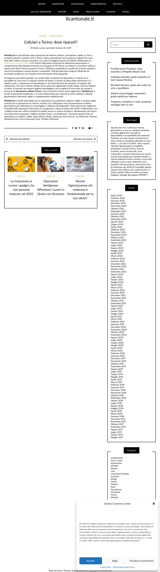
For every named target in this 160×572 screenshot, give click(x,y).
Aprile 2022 (116, 284)
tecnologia (56, 36)
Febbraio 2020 (118, 353)
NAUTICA (117, 4)
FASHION (110, 11)
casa (113, 471)
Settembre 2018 (118, 397)
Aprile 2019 (116, 379)
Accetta (91, 560)
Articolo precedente (19, 138)
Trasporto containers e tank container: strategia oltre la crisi (131, 103)
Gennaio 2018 (117, 416)
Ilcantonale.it (80, 19)
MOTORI (62, 11)
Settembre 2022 (118, 271)
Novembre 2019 (118, 361)
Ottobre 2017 (117, 424)
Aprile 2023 (116, 253)
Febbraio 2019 (118, 384)
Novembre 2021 (118, 298)
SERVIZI (41, 4)
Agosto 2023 (117, 242)
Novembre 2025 (118, 205)
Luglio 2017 (116, 432)
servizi (42, 36)
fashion (114, 484)
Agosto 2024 (117, 221)
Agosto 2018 (117, 400)
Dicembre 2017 (118, 419)
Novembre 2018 (118, 392)
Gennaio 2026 (118, 200)
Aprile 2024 (116, 227)
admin (36, 48)
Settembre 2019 (118, 366)
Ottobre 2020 (117, 332)
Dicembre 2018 (118, 390)
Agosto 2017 (117, 429)
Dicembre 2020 (118, 327)
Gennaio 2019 (117, 387)
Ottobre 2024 (117, 216)
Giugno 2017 (117, 434)
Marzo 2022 (117, 287)
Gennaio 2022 (118, 292)
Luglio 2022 (116, 277)
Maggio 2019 (117, 376)
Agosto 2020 (117, 337)
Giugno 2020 (117, 342)
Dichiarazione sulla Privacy (124, 567)
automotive (116, 463)
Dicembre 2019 (118, 358)
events (114, 481)
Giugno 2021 (117, 311)
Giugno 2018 (117, 405)
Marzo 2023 (117, 255)
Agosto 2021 (117, 305)
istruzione (115, 492)
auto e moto (116, 460)
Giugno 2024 (117, 224)
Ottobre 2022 (117, 269)
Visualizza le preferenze (142, 560)
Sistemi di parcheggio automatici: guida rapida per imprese (128, 95)
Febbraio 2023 (118, 258)
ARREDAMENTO (98, 4)
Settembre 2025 (118, 211)
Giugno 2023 (117, 248)
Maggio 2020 (117, 345)
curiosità (115, 476)
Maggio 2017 (117, 437)
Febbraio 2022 (118, 290)
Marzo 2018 (116, 413)
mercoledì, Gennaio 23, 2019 (58, 48)
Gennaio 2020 (118, 356)
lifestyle (114, 497)
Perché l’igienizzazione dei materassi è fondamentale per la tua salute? (80, 189)
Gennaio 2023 (118, 261)
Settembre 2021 (118, 303)
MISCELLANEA (93, 11)
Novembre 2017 (118, 421)
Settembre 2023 (118, 240)
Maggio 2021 (117, 313)
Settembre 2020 (119, 334)
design (114, 478)
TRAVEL (125, 11)
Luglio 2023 (116, 245)
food (113, 486)
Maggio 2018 (117, 408)
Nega (115, 560)
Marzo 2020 (117, 350)
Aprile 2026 (116, 195)
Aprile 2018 (116, 411)
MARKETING (58, 4)
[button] (153, 503)
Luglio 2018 (116, 403)
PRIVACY (143, 174)
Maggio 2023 (117, 250)
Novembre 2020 (119, 329)
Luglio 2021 (116, 308)
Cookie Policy (105, 567)
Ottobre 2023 (117, 237)
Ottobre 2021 (117, 300)
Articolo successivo (82, 138)
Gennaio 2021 (117, 324)
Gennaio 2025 (118, 213)
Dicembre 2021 (118, 295)
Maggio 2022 (117, 282)
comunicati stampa (120, 473)
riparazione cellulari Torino (17, 63)
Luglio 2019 (116, 371)
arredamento (117, 457)
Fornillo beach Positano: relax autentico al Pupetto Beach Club (128, 70)
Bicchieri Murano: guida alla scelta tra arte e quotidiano (131, 86)
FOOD (76, 11)
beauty (114, 468)
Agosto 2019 (117, 369)
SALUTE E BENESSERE (40, 11)
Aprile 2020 (116, 348)
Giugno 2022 (117, 279)
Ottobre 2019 (117, 363)
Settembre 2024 (118, 219)
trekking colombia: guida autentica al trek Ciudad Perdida (130, 78)
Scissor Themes (63, 570)
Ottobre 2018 (117, 395)
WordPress (106, 570)
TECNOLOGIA (77, 4)
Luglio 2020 (116, 340)
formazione (116, 489)
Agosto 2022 (117, 274)
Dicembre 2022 (118, 263)
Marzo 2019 (116, 382)
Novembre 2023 (119, 234)
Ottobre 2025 (117, 208)
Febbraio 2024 (118, 229)
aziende (114, 465)
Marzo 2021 (116, 319)
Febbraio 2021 (118, 321)
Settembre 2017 (118, 426)
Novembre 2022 (119, 266)
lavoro (114, 494)
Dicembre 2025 (118, 203)
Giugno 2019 (117, 374)
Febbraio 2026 (118, 198)
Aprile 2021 (116, 316)
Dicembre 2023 (118, 232)
